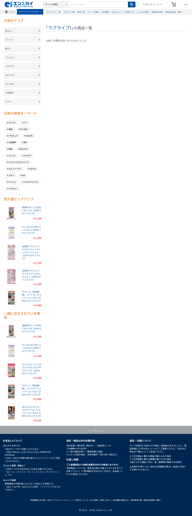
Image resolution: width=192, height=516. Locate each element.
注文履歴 (105, 11)
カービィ (12, 122)
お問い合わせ (105, 500)
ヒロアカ (27, 155)
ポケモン (32, 168)
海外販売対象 (157, 11)
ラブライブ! (59, 27)
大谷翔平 (12, 142)
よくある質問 (143, 11)
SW (23, 175)
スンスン (12, 155)
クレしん (12, 182)
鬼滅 (10, 129)
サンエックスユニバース (18, 162)
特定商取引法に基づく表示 (41, 500)
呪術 (10, 149)
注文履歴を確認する (121, 500)
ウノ (25, 122)
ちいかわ (23, 129)
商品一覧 (81, 11)
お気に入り (116, 11)
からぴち (29, 135)
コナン (11, 175)
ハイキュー (13, 188)
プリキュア (13, 135)
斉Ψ (25, 142)
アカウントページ (151, 4)
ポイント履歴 (93, 11)
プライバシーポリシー (63, 500)
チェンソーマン (15, 168)
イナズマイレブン (31, 182)
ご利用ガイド (129, 11)
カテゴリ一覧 (69, 11)
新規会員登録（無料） (174, 11)
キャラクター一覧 (53, 11)
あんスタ (23, 149)
